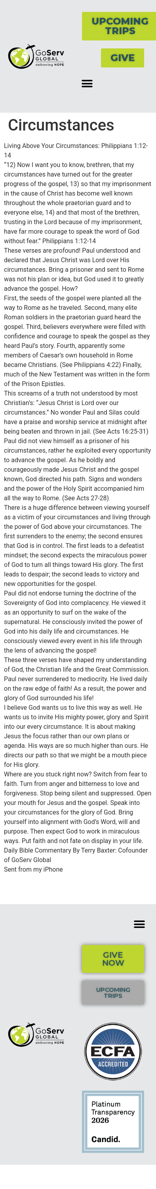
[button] (87, 83)
